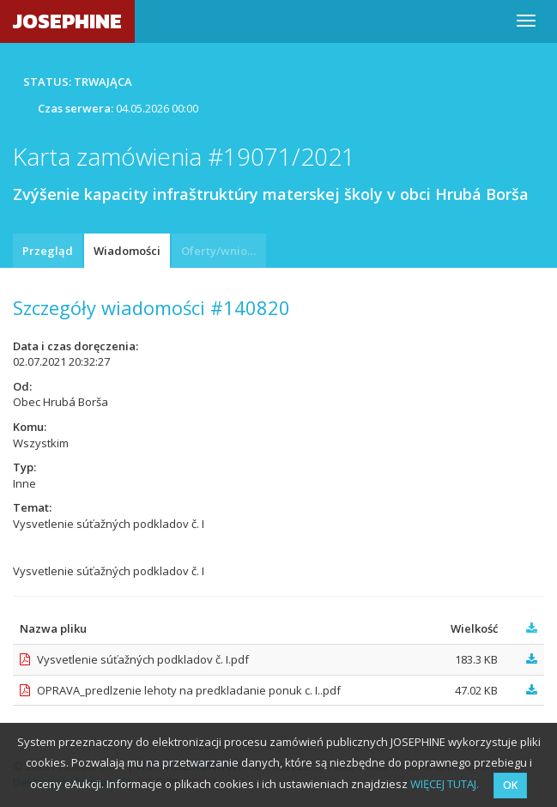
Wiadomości (127, 250)
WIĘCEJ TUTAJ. (444, 784)
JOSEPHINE (67, 21)
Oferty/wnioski (221, 250)
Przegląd (47, 250)
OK (510, 785)
